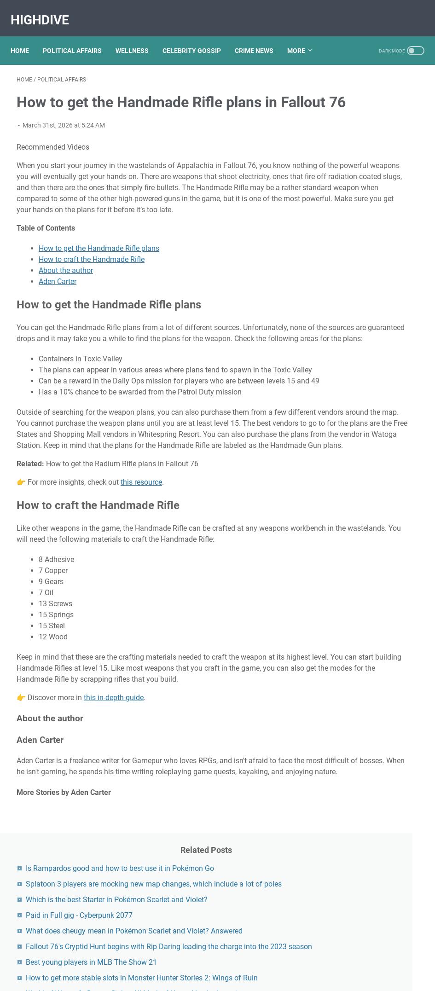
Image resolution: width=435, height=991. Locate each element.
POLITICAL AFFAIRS (78, 36)
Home (26, 36)
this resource (141, 573)
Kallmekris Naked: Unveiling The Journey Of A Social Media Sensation (371, 829)
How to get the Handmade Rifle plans (99, 284)
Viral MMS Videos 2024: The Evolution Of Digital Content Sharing (365, 587)
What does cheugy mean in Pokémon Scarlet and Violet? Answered (370, 243)
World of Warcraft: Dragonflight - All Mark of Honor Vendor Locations (366, 394)
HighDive (46, 10)
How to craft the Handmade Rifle (92, 295)
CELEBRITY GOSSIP (197, 36)
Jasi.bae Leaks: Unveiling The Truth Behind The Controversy (367, 689)
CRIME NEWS (260, 36)
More (302, 36)
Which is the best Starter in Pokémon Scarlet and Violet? (369, 178)
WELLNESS (138, 36)
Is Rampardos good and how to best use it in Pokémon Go (365, 103)
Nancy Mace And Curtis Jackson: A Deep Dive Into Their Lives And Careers (368, 652)
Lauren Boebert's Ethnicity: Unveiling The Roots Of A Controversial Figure (369, 727)
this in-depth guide (114, 810)
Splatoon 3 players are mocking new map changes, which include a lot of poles (371, 141)
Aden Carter (57, 317)
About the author (66, 306)
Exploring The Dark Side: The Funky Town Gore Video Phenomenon (371, 792)
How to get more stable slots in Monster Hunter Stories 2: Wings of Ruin (365, 356)
